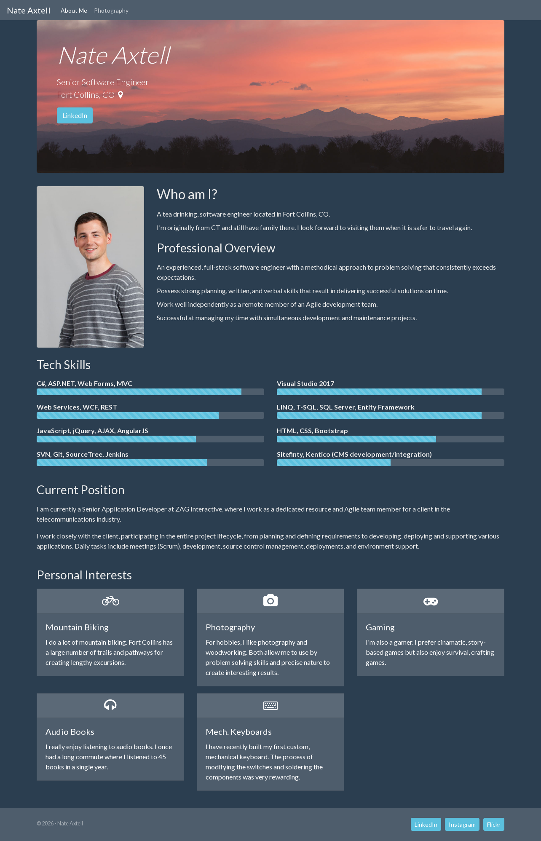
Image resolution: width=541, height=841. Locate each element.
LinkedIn (74, 115)
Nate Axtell (29, 10)
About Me (74, 10)
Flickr (494, 824)
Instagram (462, 824)
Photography (111, 10)
